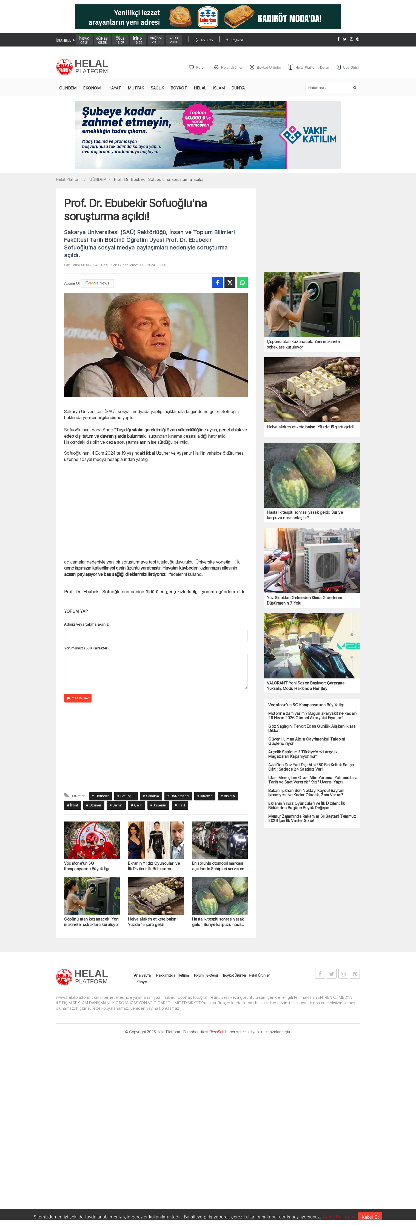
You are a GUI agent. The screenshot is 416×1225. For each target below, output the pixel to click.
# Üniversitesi (178, 796)
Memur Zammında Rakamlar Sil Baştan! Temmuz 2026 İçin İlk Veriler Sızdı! (312, 818)
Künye (141, 982)
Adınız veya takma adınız (86, 624)
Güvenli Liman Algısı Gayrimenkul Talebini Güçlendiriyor (306, 741)
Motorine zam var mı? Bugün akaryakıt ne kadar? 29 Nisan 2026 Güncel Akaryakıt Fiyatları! (312, 716)
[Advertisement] (27, 141)
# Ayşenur (158, 805)
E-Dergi (212, 975)
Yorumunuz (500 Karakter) (86, 648)
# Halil (180, 805)
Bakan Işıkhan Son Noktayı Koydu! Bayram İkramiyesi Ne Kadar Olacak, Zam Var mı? (306, 793)
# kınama (204, 796)
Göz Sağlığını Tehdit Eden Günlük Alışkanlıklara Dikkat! (312, 728)
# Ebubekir (100, 796)
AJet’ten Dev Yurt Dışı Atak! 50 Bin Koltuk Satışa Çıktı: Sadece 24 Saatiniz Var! (311, 767)
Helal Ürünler (259, 975)
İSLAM (219, 88)
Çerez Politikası (338, 1217)
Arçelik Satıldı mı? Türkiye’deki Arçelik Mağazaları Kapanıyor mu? (302, 754)
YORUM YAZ (78, 698)
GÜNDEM (67, 88)
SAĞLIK (157, 88)
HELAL (200, 88)
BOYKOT (179, 88)
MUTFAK (136, 88)
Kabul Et (370, 1217)
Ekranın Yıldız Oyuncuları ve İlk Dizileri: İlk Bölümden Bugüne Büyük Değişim (154, 866)
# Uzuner (93, 805)
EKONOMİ (92, 88)
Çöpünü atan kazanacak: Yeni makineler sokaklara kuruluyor (91, 922)
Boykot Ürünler (234, 975)
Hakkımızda (165, 975)
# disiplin (228, 796)
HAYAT (115, 88)
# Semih (116, 805)
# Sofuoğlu (126, 796)
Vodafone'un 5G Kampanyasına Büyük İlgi (86, 866)
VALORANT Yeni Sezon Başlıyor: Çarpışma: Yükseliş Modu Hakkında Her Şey (306, 686)
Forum (199, 975)
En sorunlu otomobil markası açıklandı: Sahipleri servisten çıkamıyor (218, 866)
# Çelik (136, 805)
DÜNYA (238, 88)
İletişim (183, 975)
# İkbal (72, 805)
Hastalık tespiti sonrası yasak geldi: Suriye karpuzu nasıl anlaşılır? (218, 922)
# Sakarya (151, 796)
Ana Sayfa (142, 975)
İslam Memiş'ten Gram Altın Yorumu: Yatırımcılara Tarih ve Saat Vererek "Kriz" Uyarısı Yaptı (312, 780)
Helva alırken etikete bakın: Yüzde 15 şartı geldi (153, 922)
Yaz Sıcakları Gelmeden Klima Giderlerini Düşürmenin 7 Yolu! (304, 601)
